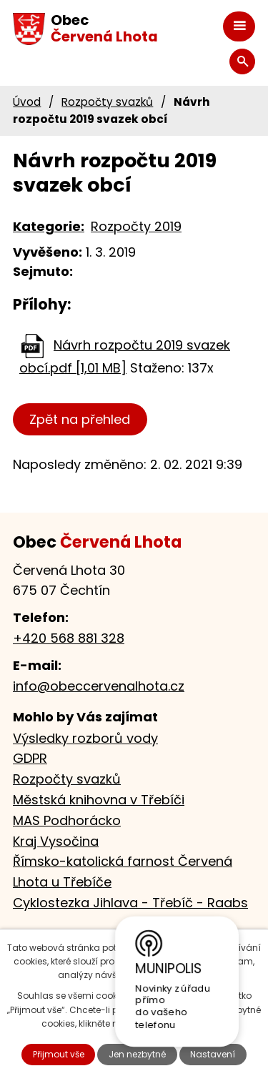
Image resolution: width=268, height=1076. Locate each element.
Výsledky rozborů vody (85, 738)
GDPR (30, 758)
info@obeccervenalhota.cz (98, 686)
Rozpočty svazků (107, 101)
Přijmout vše (58, 1054)
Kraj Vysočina (56, 841)
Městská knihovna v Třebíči (98, 800)
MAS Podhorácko (67, 820)
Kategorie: (48, 226)
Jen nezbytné (137, 1054)
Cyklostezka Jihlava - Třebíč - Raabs (130, 903)
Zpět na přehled (79, 419)
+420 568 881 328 (68, 638)
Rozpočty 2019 (136, 226)
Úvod (27, 101)
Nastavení (212, 1054)
